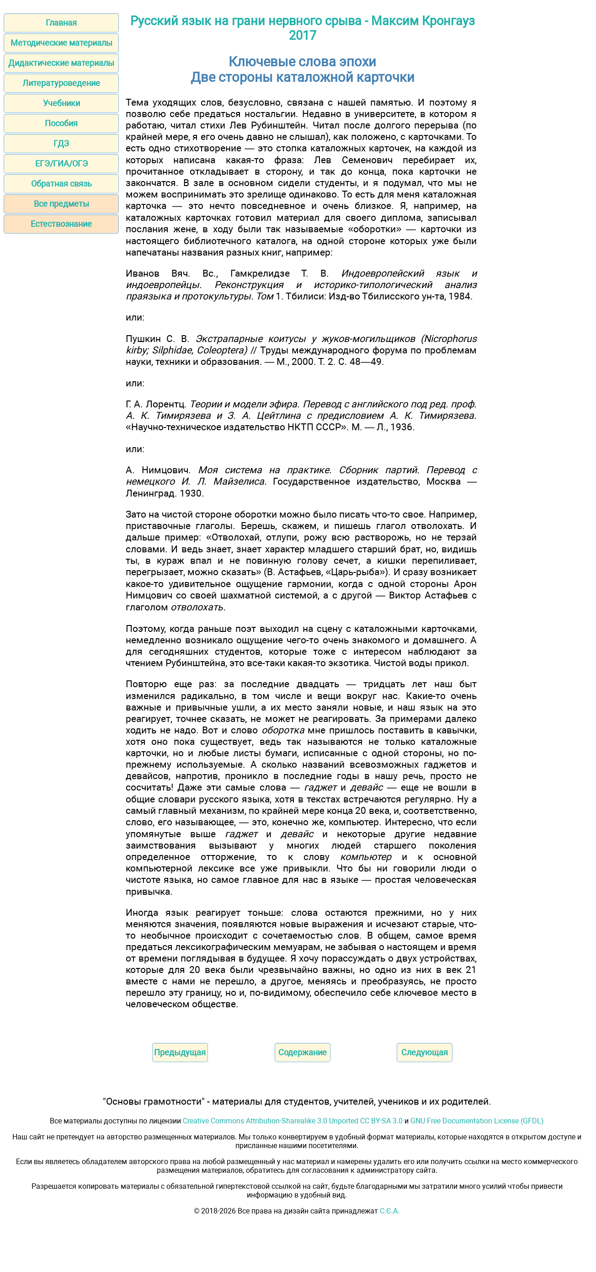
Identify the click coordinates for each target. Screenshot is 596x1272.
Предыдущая (180, 1052)
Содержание (302, 1052)
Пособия (61, 123)
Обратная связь (61, 183)
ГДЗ (61, 143)
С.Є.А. (389, 1211)
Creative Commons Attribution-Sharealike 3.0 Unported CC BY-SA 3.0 (293, 1121)
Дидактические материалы (61, 63)
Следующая (424, 1052)
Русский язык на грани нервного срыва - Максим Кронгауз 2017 (302, 28)
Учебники (61, 103)
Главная (61, 22)
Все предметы (61, 203)
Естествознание (61, 224)
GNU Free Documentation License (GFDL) (477, 1121)
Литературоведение (61, 83)
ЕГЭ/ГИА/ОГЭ (61, 163)
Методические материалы (61, 43)
